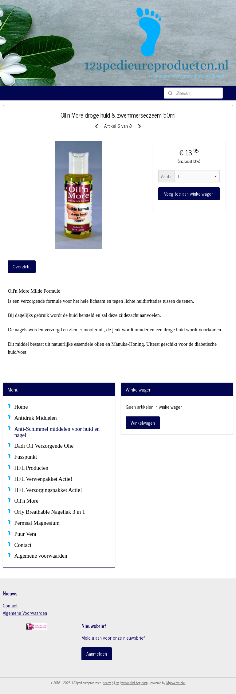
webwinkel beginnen (134, 682)
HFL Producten (31, 468)
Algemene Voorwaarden (25, 613)
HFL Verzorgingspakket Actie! (48, 490)
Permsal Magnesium (36, 523)
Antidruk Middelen (35, 418)
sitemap (108, 682)
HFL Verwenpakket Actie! (43, 479)
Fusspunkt (25, 457)
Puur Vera (25, 534)
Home (21, 407)
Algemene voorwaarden (40, 556)
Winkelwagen (143, 423)
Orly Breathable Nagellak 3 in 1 (49, 512)
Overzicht (22, 267)
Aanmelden (96, 653)
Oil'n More (26, 501)
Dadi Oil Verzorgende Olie (43, 446)
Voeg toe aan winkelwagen (189, 194)
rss (117, 682)
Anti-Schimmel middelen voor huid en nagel (57, 432)
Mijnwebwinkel (176, 682)
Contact (22, 545)
